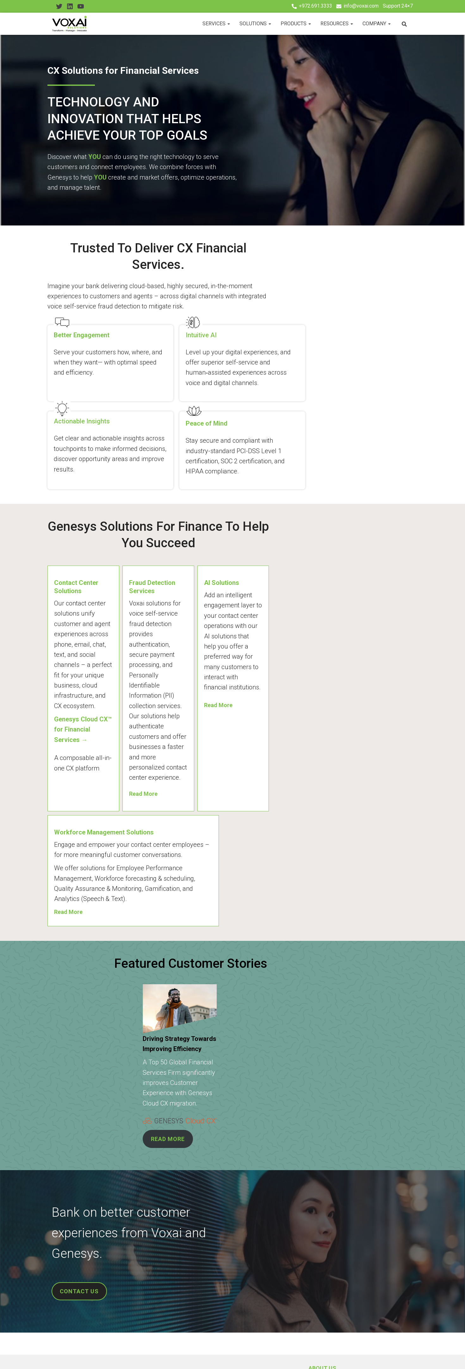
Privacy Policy (146, 1354)
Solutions (255, 24)
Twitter (58, 1354)
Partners (191, 1271)
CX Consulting (69, 1261)
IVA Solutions (69, 1292)
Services (216, 24)
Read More (192, 649)
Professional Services (78, 1271)
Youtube (82, 1354)
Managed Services (74, 1281)
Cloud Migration (72, 1250)
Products (296, 24)
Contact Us (107, 1354)
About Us (191, 1250)
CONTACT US (81, 1143)
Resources (336, 24)
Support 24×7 (398, 6)
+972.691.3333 (315, 6)
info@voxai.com (361, 6)
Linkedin (70, 1354)
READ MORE (196, 982)
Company (377, 24)
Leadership (193, 1261)
